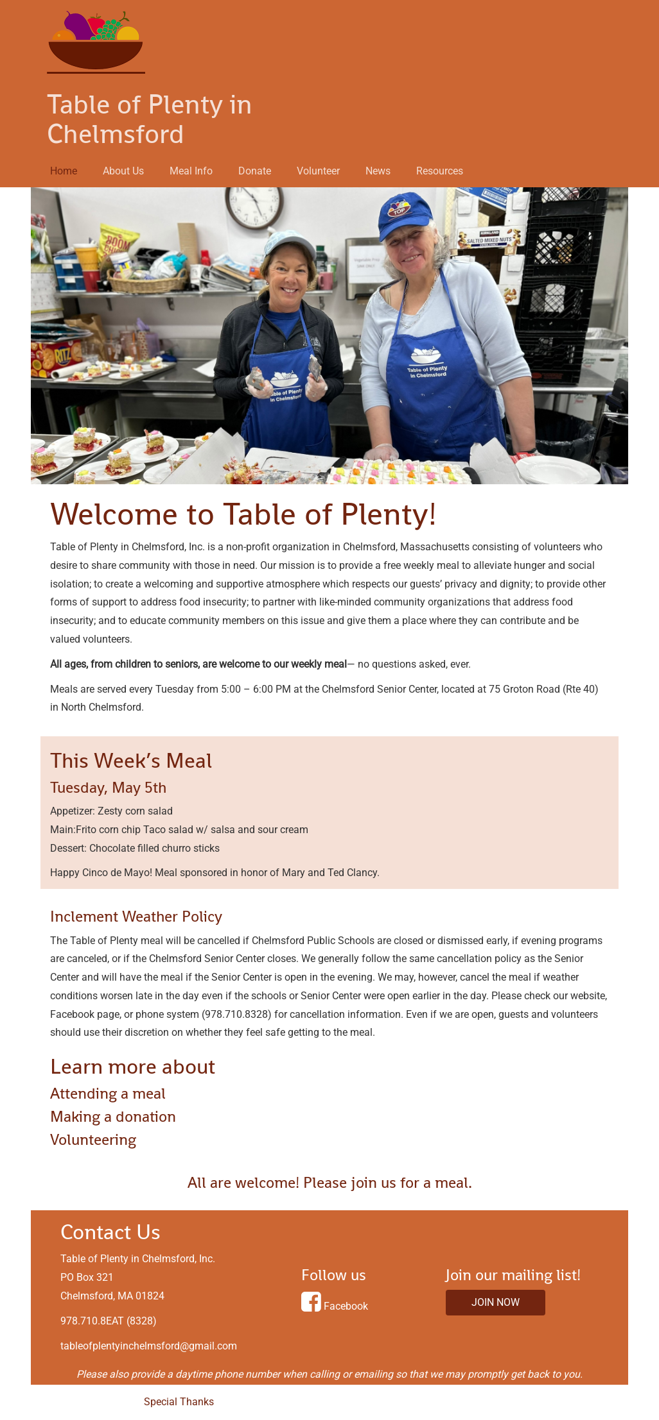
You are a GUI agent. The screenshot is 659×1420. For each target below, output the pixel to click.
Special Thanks (179, 1402)
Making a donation (113, 1116)
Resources (439, 171)
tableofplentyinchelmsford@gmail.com (148, 1346)
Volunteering (93, 1139)
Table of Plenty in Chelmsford (149, 119)
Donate (254, 171)
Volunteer (318, 171)
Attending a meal (108, 1093)
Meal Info (191, 171)
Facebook (346, 1306)
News (378, 171)
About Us (123, 171)
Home (63, 171)
